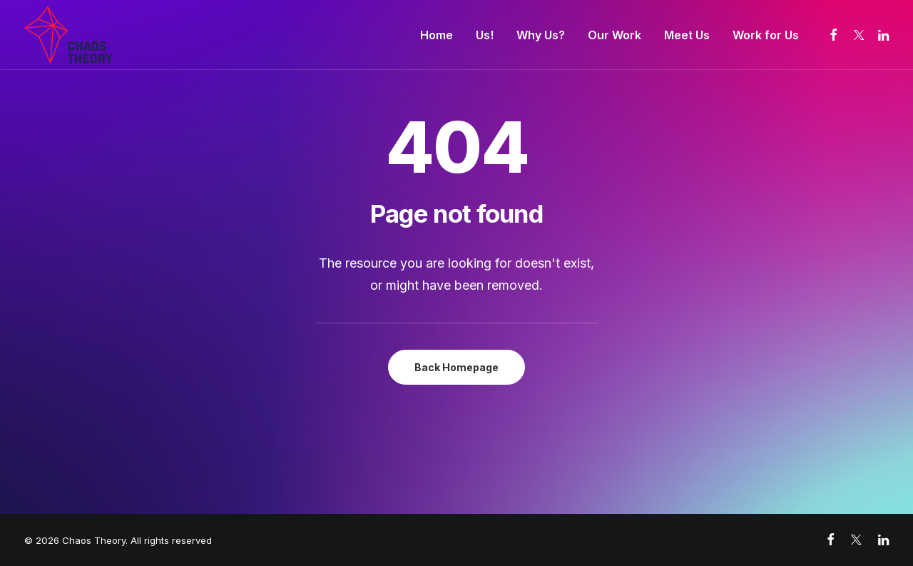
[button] (834, 35)
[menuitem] (436, 35)
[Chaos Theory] (68, 35)
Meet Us (687, 35)
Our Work (614, 35)
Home (436, 35)
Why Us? (540, 35)
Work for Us (766, 35)
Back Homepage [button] (456, 367)
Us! (485, 35)
